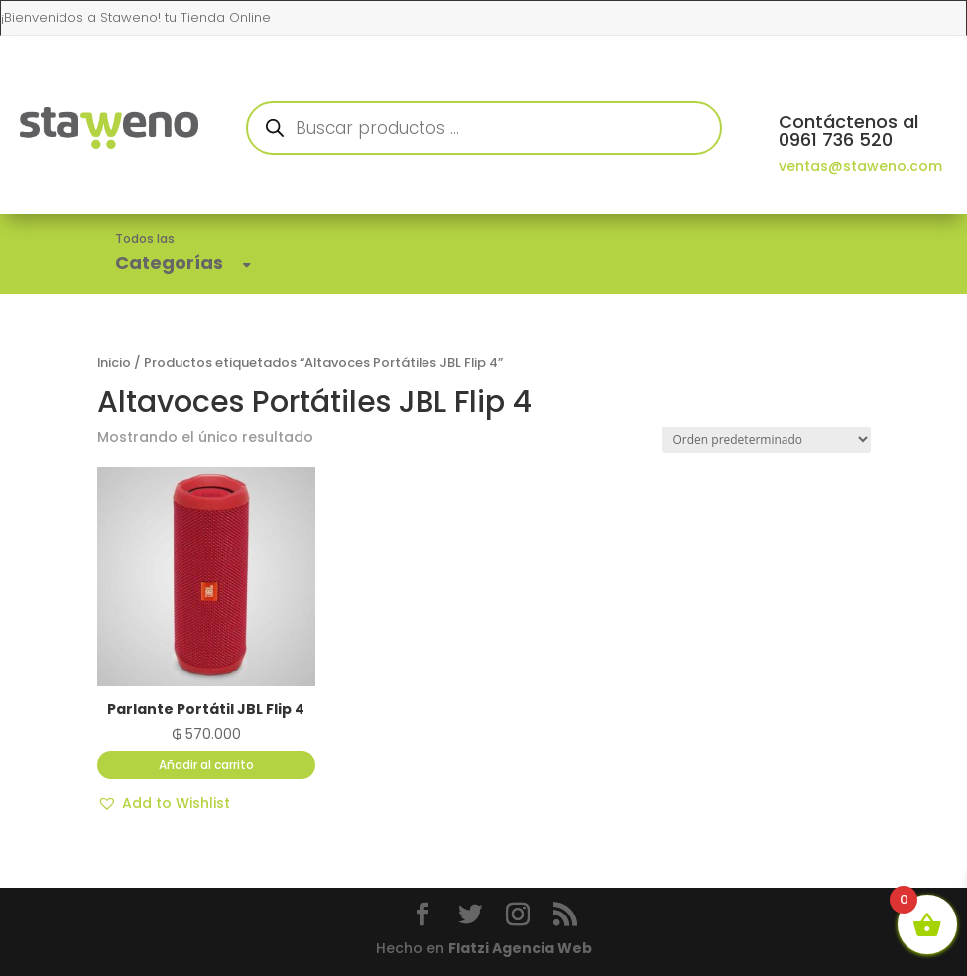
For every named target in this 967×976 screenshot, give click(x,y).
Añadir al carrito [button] (206, 764)
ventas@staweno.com (860, 166)
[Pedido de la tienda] (766, 440)
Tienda (573, 250)
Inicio (114, 362)
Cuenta (644, 250)
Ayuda (829, 250)
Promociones (738, 250)
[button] (163, 804)
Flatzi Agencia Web (520, 948)
